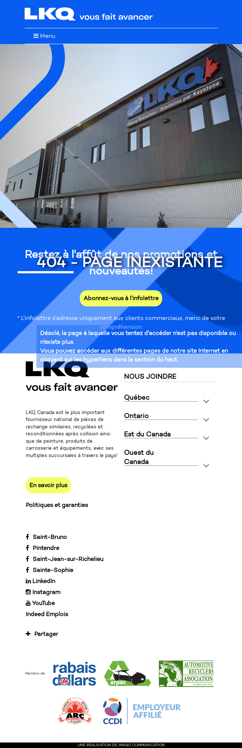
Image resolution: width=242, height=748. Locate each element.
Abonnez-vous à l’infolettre (121, 298)
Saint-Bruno (46, 536)
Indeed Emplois (47, 614)
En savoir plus (48, 485)
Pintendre (42, 547)
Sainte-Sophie (49, 570)
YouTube (40, 603)
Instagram (43, 592)
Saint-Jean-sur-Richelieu (64, 558)
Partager (42, 633)
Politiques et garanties (57, 504)
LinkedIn (40, 581)
